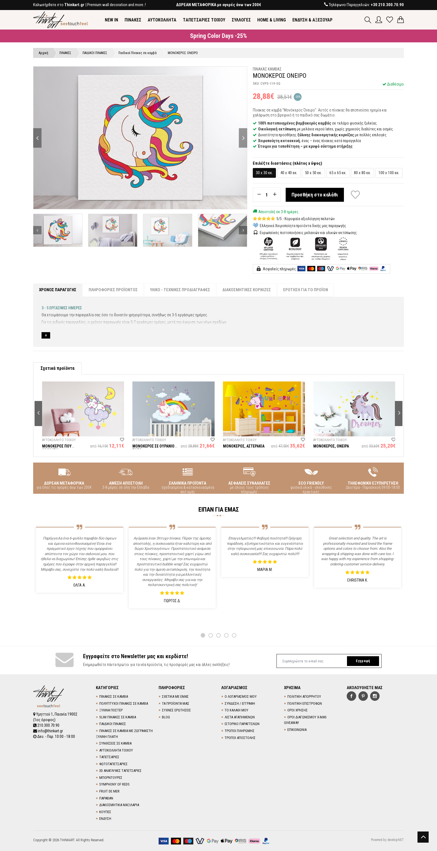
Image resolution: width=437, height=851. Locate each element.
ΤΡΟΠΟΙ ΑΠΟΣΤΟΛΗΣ (240, 738)
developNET (395, 840)
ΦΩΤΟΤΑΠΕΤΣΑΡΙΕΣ (113, 764)
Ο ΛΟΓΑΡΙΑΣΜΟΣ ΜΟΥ (241, 696)
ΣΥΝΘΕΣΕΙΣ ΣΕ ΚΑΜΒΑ (115, 743)
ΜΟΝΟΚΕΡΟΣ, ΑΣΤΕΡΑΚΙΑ (243, 446)
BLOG (166, 717)
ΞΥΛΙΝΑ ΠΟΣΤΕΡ (111, 710)
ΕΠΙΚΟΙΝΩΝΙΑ (297, 730)
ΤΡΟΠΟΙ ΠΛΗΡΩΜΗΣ (239, 731)
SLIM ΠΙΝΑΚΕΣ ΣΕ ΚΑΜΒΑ (117, 717)
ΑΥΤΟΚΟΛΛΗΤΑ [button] (162, 20)
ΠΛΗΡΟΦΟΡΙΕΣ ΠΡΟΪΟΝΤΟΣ (113, 289)
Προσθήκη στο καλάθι (315, 195)
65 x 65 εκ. (337, 172)
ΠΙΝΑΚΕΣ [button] (133, 20)
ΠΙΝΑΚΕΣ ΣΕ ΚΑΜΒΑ (113, 696)
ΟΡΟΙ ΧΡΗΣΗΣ (297, 710)
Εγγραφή (363, 661)
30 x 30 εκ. (264, 172)
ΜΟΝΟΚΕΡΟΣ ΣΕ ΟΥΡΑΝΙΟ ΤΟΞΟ (153, 448)
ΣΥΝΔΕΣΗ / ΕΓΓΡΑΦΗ (240, 703)
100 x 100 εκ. (388, 172)
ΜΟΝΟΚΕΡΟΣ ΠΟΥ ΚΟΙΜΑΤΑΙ (57, 448)
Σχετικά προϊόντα (57, 368)
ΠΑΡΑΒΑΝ (106, 798)
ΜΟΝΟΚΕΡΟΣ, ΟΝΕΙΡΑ (331, 446)
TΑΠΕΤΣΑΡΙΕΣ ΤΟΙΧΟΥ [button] (204, 20)
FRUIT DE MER (109, 791)
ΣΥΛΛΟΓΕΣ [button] (241, 20)
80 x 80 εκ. (362, 172)
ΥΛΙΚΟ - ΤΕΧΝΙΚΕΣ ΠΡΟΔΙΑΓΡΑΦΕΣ (180, 289)
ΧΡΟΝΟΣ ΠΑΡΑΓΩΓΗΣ (57, 289)
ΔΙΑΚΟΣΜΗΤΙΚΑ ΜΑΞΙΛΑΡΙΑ (119, 805)
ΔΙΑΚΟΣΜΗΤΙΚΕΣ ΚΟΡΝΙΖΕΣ (246, 289)
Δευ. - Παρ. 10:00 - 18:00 (54, 736)
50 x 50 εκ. (313, 172)
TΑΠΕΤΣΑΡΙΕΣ (109, 757)
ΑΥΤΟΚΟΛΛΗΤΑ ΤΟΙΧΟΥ (116, 750)
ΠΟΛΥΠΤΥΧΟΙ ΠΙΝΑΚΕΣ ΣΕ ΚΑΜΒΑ (123, 703)
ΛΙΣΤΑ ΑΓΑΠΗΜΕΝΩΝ (240, 717)
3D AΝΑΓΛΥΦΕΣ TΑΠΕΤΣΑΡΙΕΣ (120, 771)
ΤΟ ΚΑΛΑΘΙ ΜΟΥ (236, 710)
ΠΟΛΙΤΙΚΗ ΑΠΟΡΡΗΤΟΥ (304, 696)
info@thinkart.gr (48, 731)
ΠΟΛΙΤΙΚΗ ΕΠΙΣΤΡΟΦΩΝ (304, 703)
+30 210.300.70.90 (387, 4)
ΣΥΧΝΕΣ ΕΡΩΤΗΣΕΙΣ (176, 710)
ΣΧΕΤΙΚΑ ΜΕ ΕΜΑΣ (175, 696)
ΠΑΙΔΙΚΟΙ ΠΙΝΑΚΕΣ (112, 724)
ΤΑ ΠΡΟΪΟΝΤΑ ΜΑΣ (175, 703)
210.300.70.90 (46, 725)
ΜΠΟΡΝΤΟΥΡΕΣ (110, 777)
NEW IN (111, 20)
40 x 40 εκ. (288, 172)
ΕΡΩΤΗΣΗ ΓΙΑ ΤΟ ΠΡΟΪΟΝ (305, 289)
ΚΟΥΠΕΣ (105, 812)
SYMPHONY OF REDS (114, 784)
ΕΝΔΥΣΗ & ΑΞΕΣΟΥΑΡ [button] (312, 20)
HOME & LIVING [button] (271, 20)
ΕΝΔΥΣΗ (105, 818)
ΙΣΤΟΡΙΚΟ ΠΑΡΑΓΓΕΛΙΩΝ (242, 724)
